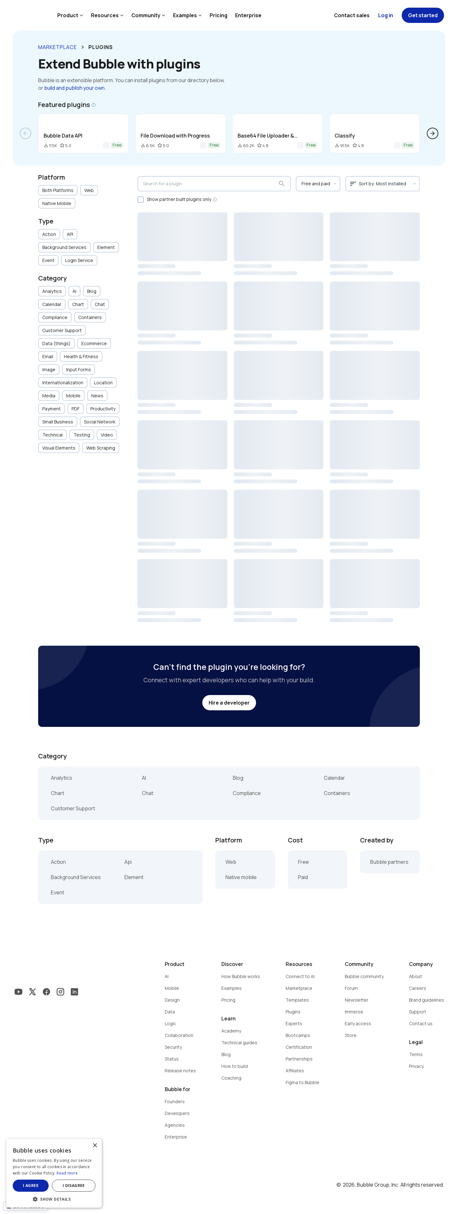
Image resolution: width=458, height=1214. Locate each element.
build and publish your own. (75, 87)
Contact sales (352, 15)
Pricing (218, 15)
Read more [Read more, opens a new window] (67, 1173)
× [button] (94, 1145)
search (282, 184)
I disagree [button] (74, 1185)
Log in (385, 15)
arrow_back (25, 133)
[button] (54, 1198)
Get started (423, 15)
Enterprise (248, 15)
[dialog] (54, 1173)
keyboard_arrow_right (83, 47)
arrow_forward (432, 133)
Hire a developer (229, 702)
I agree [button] (30, 1185)
